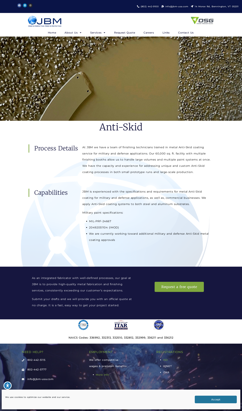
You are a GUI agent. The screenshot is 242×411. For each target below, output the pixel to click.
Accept (215, 399)
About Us (73, 33)
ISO (165, 359)
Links (166, 32)
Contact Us (186, 32)
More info (102, 374)
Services (98, 33)
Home (52, 32)
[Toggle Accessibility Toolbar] (8, 386)
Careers (149, 32)
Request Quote (124, 32)
